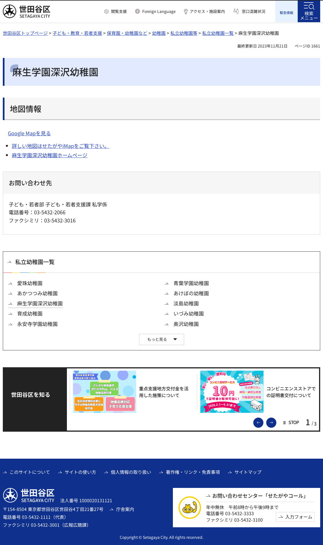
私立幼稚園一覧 (218, 32)
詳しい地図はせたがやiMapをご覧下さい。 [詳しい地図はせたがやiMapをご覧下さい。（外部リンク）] (60, 145)
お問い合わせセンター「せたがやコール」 (260, 494)
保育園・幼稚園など (127, 32)
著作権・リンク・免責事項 (193, 471)
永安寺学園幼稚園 (37, 322)
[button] (115, 11)
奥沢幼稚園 (186, 322)
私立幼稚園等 (183, 32)
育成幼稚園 (29, 312)
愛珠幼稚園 (29, 282)
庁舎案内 (125, 508)
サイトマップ (247, 471)
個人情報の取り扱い (131, 471)
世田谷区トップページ (25, 32)
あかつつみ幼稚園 (37, 292)
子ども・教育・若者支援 (77, 32)
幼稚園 (159, 32)
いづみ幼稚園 (188, 312)
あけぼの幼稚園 (191, 292)
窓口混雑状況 (253, 11)
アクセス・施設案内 (207, 11)
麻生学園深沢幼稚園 (40, 302)
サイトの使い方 (80, 471)
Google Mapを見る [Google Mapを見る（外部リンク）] (29, 132)
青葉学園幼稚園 (191, 282)
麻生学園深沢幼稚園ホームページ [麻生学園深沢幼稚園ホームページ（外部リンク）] (49, 154)
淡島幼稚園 (186, 302)
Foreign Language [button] (159, 11)
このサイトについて (30, 471)
